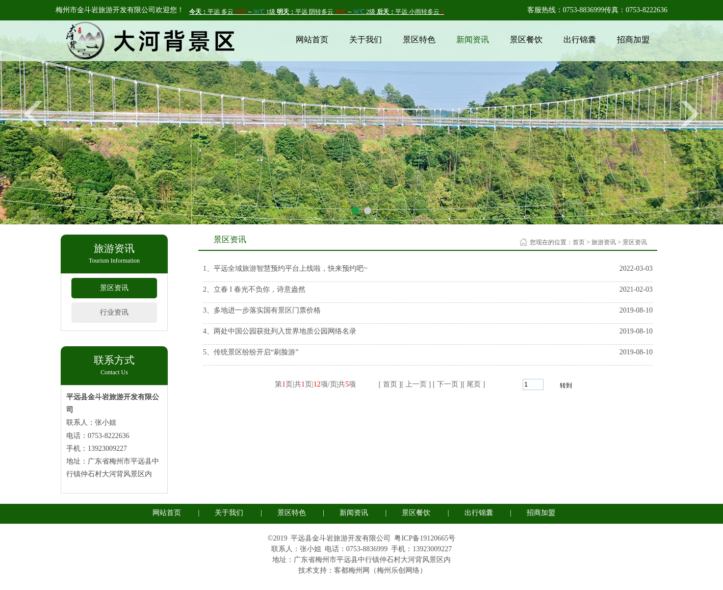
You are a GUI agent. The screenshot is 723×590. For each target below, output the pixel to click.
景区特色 (419, 39)
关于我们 (365, 39)
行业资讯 (114, 312)
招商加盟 (633, 39)
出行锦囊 (579, 39)
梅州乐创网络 (398, 570)
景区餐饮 (526, 39)
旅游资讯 (603, 242)
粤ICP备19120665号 (424, 538)
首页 (579, 242)
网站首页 (312, 39)
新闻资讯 (472, 39)
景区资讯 (114, 288)
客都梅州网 (352, 570)
